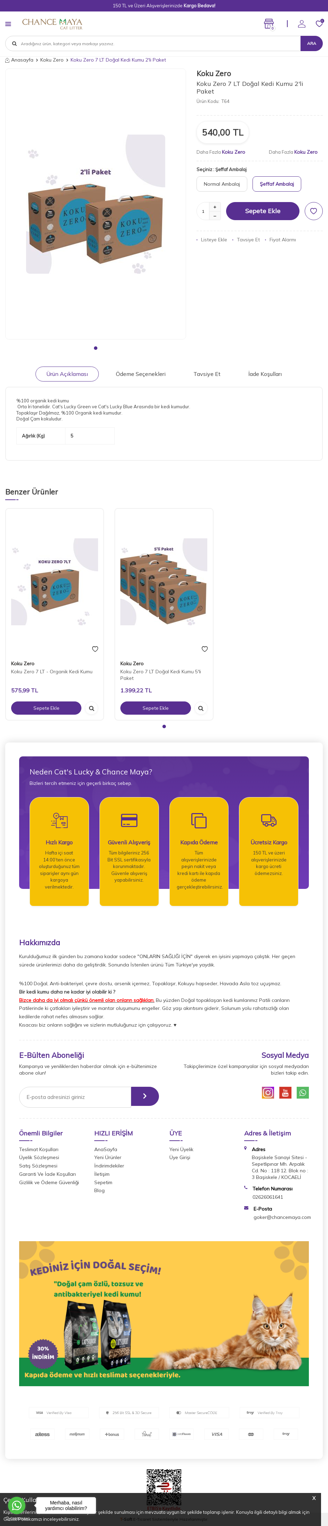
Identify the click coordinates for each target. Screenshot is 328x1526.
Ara (311, 43)
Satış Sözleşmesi (38, 1166)
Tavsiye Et (246, 239)
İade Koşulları (265, 373)
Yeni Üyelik (181, 1149)
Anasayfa (19, 60)
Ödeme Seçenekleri (141, 373)
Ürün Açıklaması (67, 373)
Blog (99, 1190)
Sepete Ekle (262, 211)
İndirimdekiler (109, 1166)
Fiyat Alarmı (280, 239)
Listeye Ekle (212, 239)
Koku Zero (52, 60)
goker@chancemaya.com (282, 1217)
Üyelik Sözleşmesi (39, 1157)
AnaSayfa (105, 1149)
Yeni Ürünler (107, 1157)
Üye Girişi (179, 1157)
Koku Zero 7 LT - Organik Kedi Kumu (52, 671)
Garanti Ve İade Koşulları (47, 1174)
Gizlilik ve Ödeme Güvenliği (49, 1182)
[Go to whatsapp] (16, 1505)
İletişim (102, 1174)
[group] (96, 204)
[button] (95, 348)
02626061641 (268, 1197)
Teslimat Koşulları (38, 1149)
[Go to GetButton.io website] (17, 1519)
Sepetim (103, 1182)
